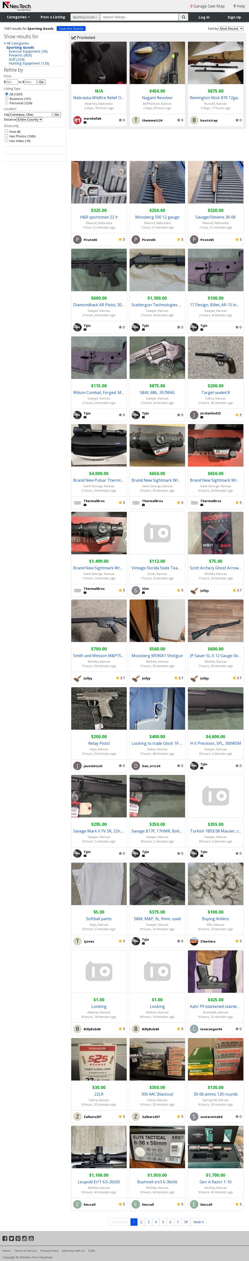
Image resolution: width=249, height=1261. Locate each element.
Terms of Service (25, 1250)
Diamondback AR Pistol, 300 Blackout (99, 304)
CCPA (91, 1250)
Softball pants (99, 918)
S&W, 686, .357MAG (157, 392)
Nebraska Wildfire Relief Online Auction (99, 97)
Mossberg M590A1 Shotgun (157, 655)
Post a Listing (53, 17)
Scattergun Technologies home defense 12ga (157, 304)
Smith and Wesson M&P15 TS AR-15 (99, 655)
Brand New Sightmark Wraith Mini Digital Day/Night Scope (157, 480)
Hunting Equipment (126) (29, 63)
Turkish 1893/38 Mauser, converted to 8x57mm (215, 831)
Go (41, 82)
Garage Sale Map (207, 6)
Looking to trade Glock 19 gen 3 (157, 743)
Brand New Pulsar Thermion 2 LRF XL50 (99, 480)
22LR (98, 1094)
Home (6, 1250)
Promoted (83, 37)
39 (186, 1222)
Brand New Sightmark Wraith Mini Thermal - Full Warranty (99, 568)
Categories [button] (18, 17)
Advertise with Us (73, 1250)
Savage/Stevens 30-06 (216, 217)
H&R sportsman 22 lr (99, 217)
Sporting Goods (20, 47)
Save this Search (71, 28)
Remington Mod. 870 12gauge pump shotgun (215, 97)
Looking (99, 1006)
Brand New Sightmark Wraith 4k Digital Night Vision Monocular (215, 480)
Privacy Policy (49, 1250)
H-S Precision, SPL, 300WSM (215, 743)
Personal (14, 103)
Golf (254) (17, 59)
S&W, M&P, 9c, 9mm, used (157, 918)
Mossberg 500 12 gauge (157, 217)
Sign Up (234, 17)
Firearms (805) (20, 55)
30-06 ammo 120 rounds (216, 1094)
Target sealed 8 (215, 392)
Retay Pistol (99, 743)
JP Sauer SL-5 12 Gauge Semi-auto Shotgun (215, 655)
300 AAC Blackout (157, 1094)
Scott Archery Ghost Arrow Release (215, 568)
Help (239, 6)
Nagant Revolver (157, 97)
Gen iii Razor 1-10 (215, 1182)
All (9, 94)
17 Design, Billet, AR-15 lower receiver (215, 304)
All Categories (16, 43)
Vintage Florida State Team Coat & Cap (157, 568)
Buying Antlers (215, 918)
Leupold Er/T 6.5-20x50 (99, 1182)
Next (198, 1222)
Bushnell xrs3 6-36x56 (157, 1182)
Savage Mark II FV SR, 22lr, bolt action (99, 831)
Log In (204, 17)
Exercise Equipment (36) (28, 51)
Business (14, 98)
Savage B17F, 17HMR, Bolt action (157, 831)
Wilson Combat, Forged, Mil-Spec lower (99, 392)
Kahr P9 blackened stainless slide (215, 1006)
